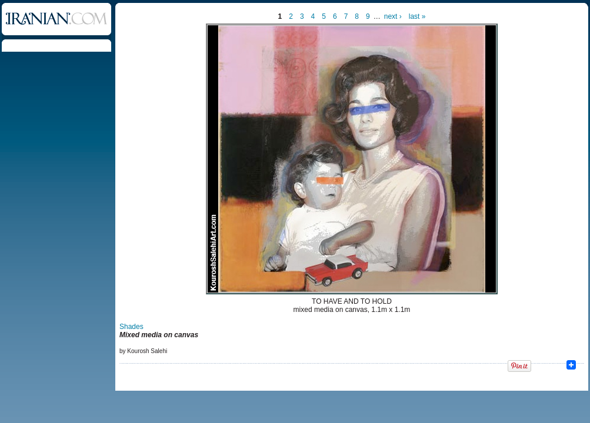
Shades (131, 327)
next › (393, 16)
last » (417, 16)
